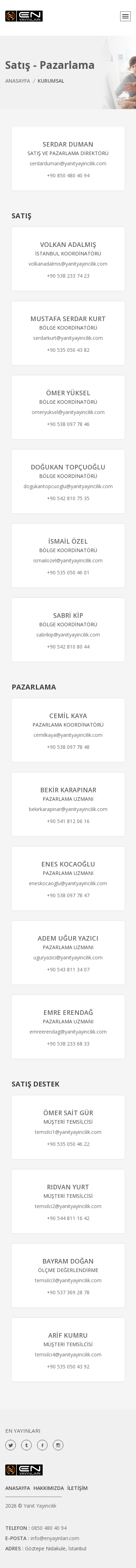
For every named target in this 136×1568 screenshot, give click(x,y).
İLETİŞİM (77, 1488)
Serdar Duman (68, 144)
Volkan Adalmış (68, 244)
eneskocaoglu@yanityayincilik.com (68, 883)
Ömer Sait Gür (68, 1112)
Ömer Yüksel (68, 393)
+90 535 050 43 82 (68, 350)
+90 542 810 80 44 (68, 646)
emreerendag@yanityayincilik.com (68, 1031)
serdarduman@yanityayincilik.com (68, 163)
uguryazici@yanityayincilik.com (68, 957)
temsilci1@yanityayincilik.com (68, 1132)
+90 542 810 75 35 (68, 498)
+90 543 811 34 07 (68, 969)
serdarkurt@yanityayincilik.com (68, 338)
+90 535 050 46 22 (68, 1144)
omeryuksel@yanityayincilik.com (68, 412)
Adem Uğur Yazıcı (68, 938)
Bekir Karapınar (68, 790)
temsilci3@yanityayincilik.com (68, 1280)
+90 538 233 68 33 (68, 1043)
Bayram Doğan (68, 1261)
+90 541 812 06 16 (68, 821)
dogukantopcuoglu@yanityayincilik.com (68, 486)
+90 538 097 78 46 (68, 424)
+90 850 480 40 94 (68, 175)
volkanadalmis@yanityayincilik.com (68, 263)
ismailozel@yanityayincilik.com (68, 560)
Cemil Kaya (68, 715)
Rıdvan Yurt (68, 1187)
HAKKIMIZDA (48, 1488)
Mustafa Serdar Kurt (68, 318)
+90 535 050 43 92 (68, 1366)
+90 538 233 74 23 (68, 275)
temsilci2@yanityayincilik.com (68, 1206)
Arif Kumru (68, 1335)
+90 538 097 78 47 (68, 895)
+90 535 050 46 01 (68, 572)
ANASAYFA (17, 80)
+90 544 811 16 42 (68, 1218)
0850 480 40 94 (49, 1528)
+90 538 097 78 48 (68, 747)
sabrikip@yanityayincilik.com (68, 634)
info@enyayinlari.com (55, 1538)
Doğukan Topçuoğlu (68, 467)
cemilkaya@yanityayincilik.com (68, 735)
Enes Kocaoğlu (68, 864)
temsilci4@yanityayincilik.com (68, 1354)
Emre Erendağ (68, 1012)
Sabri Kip (68, 615)
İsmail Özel (68, 541)
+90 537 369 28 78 (68, 1292)
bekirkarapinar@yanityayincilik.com (68, 809)
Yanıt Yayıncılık (40, 1505)
